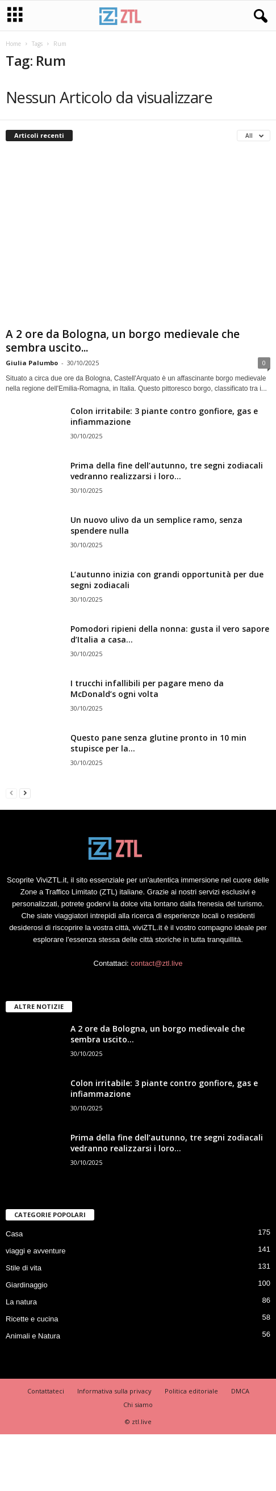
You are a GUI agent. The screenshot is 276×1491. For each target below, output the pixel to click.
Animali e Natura (33, 1336)
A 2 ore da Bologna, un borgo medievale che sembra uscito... (123, 341)
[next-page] (25, 793)
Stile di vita (23, 1268)
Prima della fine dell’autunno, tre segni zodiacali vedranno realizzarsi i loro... (166, 470)
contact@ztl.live (156, 963)
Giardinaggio (27, 1285)
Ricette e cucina (32, 1319)
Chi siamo (138, 1404)
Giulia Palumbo (32, 362)
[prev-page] (11, 793)
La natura (21, 1302)
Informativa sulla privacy (114, 1391)
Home (13, 44)
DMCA (240, 1391)
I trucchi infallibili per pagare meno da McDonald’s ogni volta (147, 688)
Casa (14, 1234)
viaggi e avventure (36, 1251)
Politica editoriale (191, 1391)
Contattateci (45, 1391)
